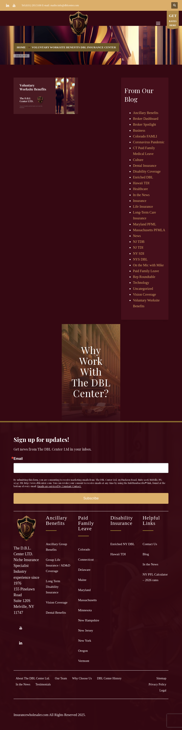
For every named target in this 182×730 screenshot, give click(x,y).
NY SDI (138, 253)
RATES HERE (173, 20)
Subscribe (91, 498)
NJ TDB (139, 241)
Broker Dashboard (145, 118)
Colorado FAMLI (145, 136)
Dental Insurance (144, 165)
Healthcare (140, 189)
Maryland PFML (144, 224)
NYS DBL (140, 259)
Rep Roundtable (144, 277)
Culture (138, 160)
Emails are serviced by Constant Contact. (59, 486)
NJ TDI (138, 247)
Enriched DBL (143, 177)
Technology (141, 282)
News (137, 236)
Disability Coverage (146, 171)
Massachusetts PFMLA (149, 230)
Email (18, 458)
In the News (141, 195)
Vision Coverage (144, 294)
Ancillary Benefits (145, 113)
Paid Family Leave (146, 271)
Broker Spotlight (144, 124)
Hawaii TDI (141, 183)
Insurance (139, 201)
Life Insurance (143, 206)
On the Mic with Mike (148, 265)
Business (139, 130)
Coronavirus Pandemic (148, 142)
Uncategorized (143, 288)
